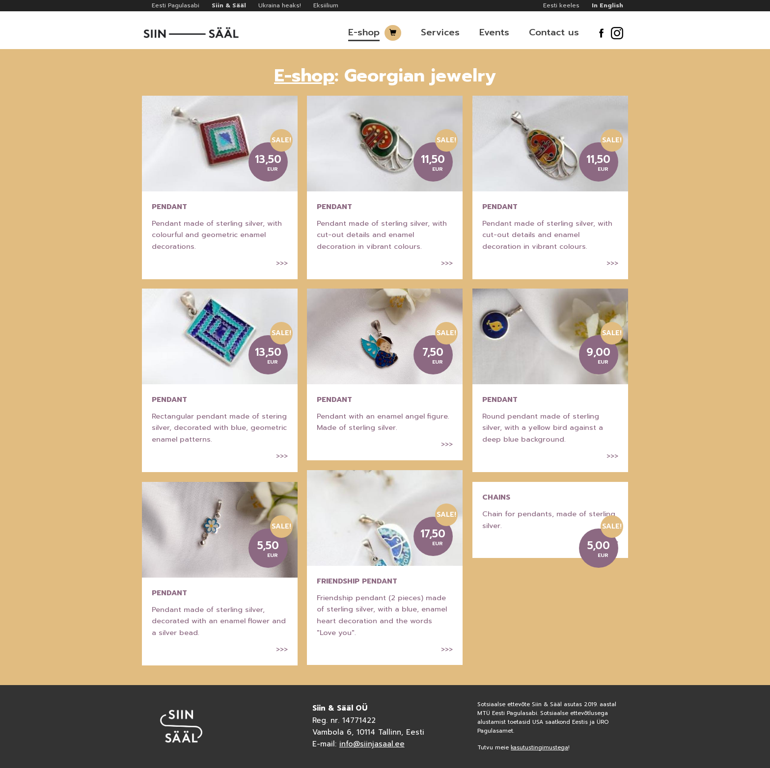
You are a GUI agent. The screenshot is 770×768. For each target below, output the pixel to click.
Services (440, 32)
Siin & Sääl (229, 5)
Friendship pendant (357, 581)
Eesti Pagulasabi (175, 5)
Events (494, 32)
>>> (282, 263)
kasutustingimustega (539, 747)
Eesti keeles (561, 5)
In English (607, 5)
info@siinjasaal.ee (372, 744)
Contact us (554, 32)
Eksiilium (325, 5)
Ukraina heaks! (279, 5)
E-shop (364, 32)
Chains (496, 497)
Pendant (169, 206)
